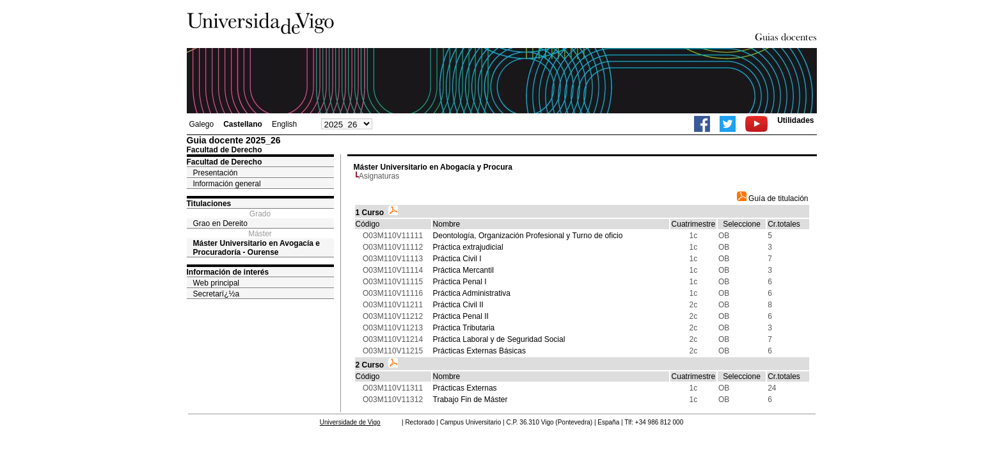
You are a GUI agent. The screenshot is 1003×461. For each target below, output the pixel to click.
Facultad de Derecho (224, 162)
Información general (227, 183)
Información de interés (228, 272)
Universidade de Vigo (350, 422)
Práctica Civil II (458, 304)
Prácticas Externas (465, 388)
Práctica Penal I (460, 281)
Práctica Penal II (461, 316)
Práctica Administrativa (471, 293)
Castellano (242, 124)
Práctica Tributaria (464, 327)
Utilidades (795, 120)
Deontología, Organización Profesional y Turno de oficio (528, 235)
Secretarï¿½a (216, 293)
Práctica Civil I (457, 258)
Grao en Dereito (220, 223)
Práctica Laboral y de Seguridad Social (499, 339)
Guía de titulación (773, 198)
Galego (201, 124)
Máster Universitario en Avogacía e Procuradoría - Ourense (256, 248)
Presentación (215, 172)
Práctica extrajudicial (468, 247)
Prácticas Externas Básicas (479, 350)
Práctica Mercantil (463, 270)
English (284, 124)
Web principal (216, 283)
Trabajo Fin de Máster (470, 399)
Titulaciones (209, 203)
